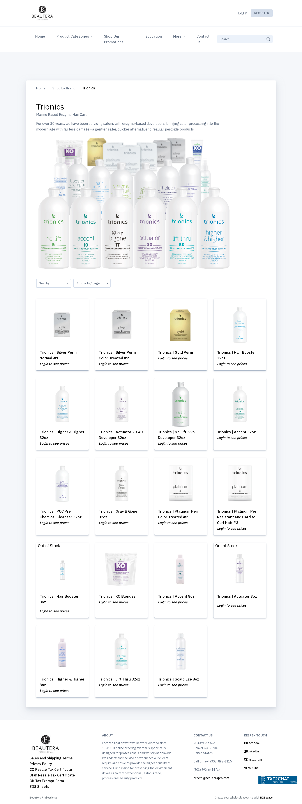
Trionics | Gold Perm (176, 352)
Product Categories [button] (73, 36)
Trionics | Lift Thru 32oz (120, 680)
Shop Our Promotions (114, 39)
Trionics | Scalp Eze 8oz (179, 680)
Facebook (252, 745)
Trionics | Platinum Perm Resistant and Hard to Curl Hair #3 (239, 518)
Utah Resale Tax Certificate (52, 777)
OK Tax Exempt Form (47, 782)
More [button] (177, 36)
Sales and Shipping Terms (51, 760)
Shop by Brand (65, 88)
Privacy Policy (41, 765)
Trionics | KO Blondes (118, 597)
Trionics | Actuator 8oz (237, 597)
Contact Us (203, 39)
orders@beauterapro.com (211, 780)
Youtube (251, 770)
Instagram (253, 761)
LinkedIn (251, 753)
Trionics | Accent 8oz (177, 597)
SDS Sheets (39, 788)
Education (153, 36)
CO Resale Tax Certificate (51, 771)
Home (41, 35)
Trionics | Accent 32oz (237, 432)
